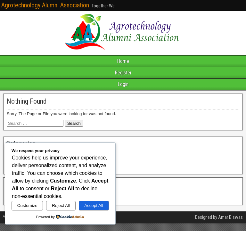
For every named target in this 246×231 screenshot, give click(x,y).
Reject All (61, 205)
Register (123, 73)
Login (123, 84)
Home (123, 61)
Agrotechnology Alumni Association (45, 5)
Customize (27, 205)
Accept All (93, 205)
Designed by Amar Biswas (219, 217)
